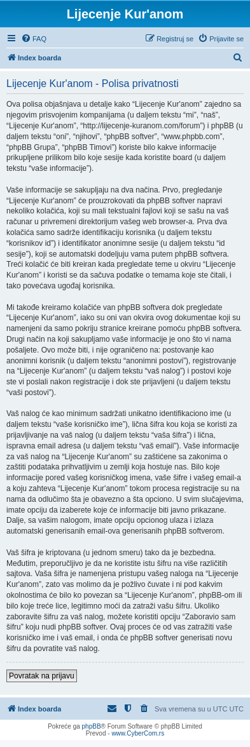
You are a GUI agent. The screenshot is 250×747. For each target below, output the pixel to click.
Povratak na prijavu (41, 675)
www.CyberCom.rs (137, 733)
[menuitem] (33, 38)
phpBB (91, 726)
